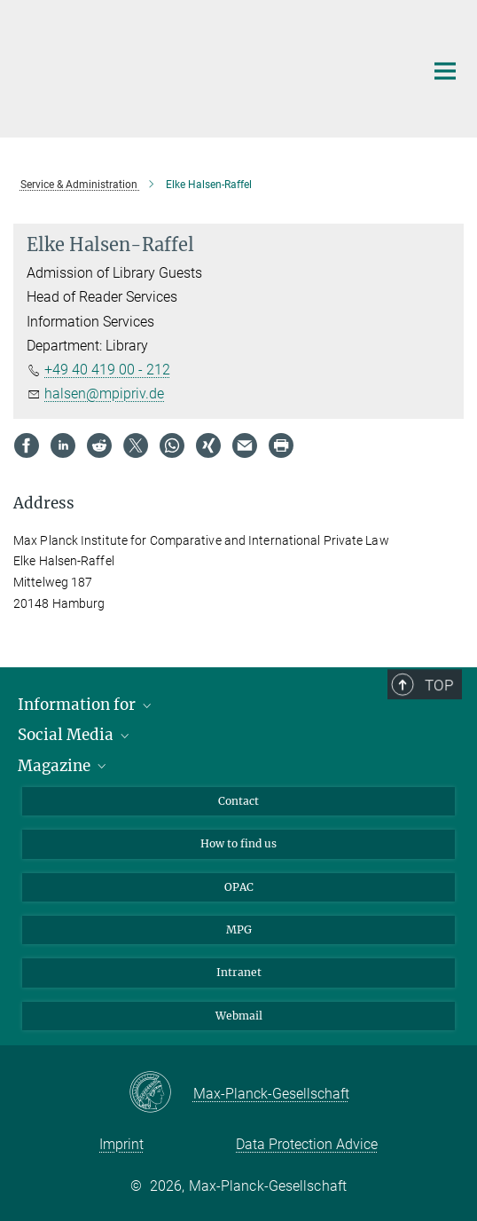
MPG (239, 929)
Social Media (75, 735)
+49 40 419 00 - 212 (107, 369)
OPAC (239, 887)
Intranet (239, 972)
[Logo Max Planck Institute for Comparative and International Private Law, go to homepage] (205, 66)
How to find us (238, 843)
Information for (86, 704)
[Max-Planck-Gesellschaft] (161, 1093)
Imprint (121, 1144)
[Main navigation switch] (445, 71)
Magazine (63, 766)
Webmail (238, 1015)
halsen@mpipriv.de (104, 393)
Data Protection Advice (307, 1144)
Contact (238, 800)
